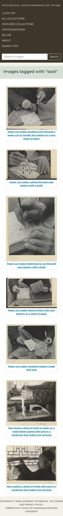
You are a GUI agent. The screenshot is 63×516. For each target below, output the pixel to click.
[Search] (25, 57)
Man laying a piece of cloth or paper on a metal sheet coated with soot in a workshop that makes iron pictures (31, 431)
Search (54, 56)
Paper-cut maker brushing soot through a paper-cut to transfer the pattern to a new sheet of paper (31, 135)
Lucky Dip (8, 13)
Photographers (13, 29)
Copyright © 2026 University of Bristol (24, 501)
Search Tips (10, 46)
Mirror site (12, 508)
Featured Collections (17, 24)
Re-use (6, 35)
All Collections (13, 18)
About (6, 40)
